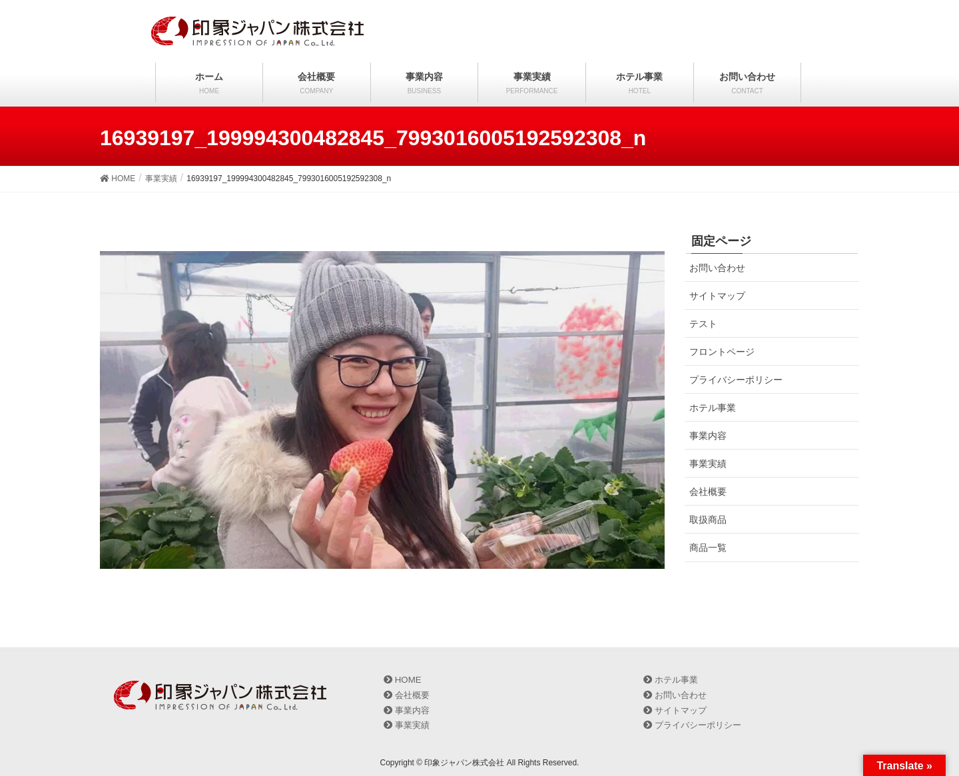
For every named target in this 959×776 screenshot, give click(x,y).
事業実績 (708, 463)
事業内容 (708, 435)
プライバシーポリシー (736, 379)
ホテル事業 (712, 407)
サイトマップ (717, 295)
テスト (703, 323)
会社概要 (708, 491)
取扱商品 (708, 519)
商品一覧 (708, 547)
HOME (403, 680)
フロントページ (722, 351)
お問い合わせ (717, 267)
